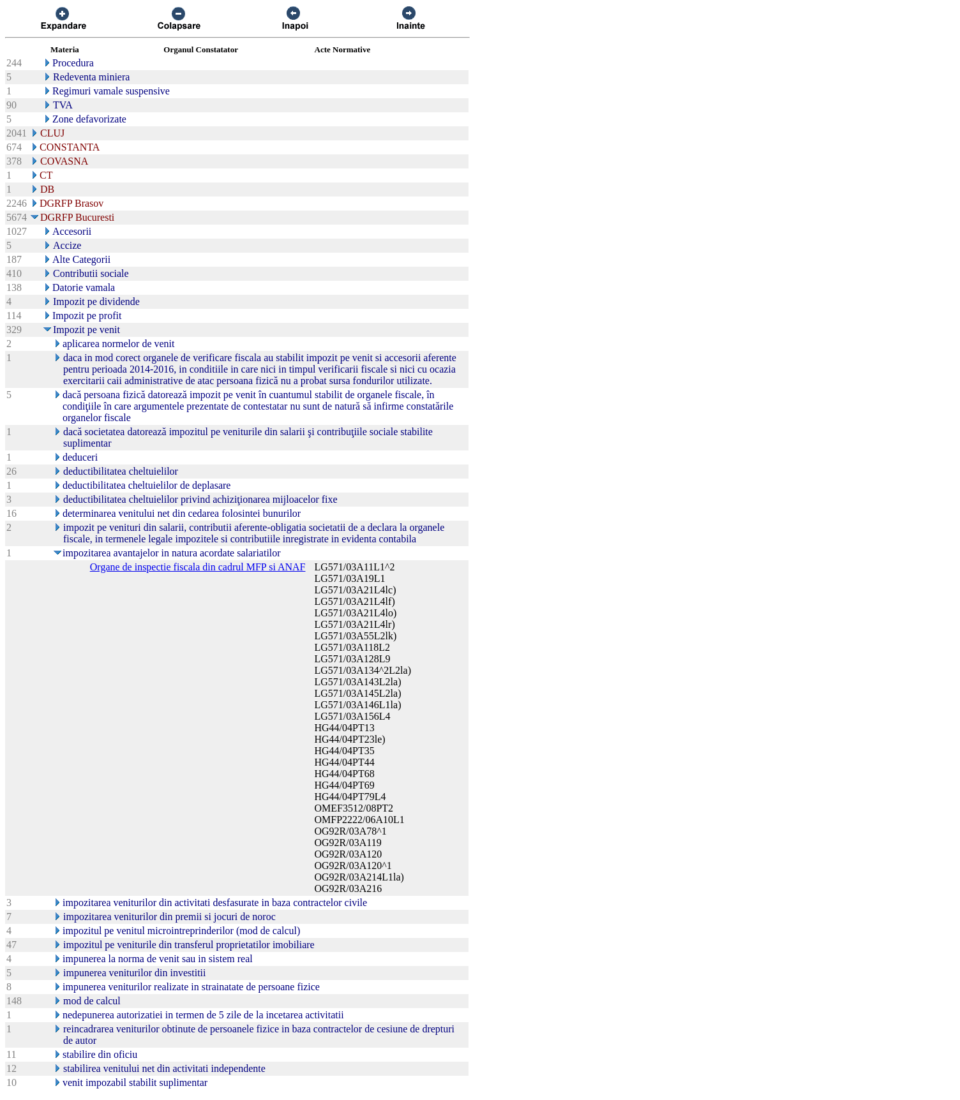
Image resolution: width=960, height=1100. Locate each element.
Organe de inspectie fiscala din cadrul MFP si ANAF (198, 566)
